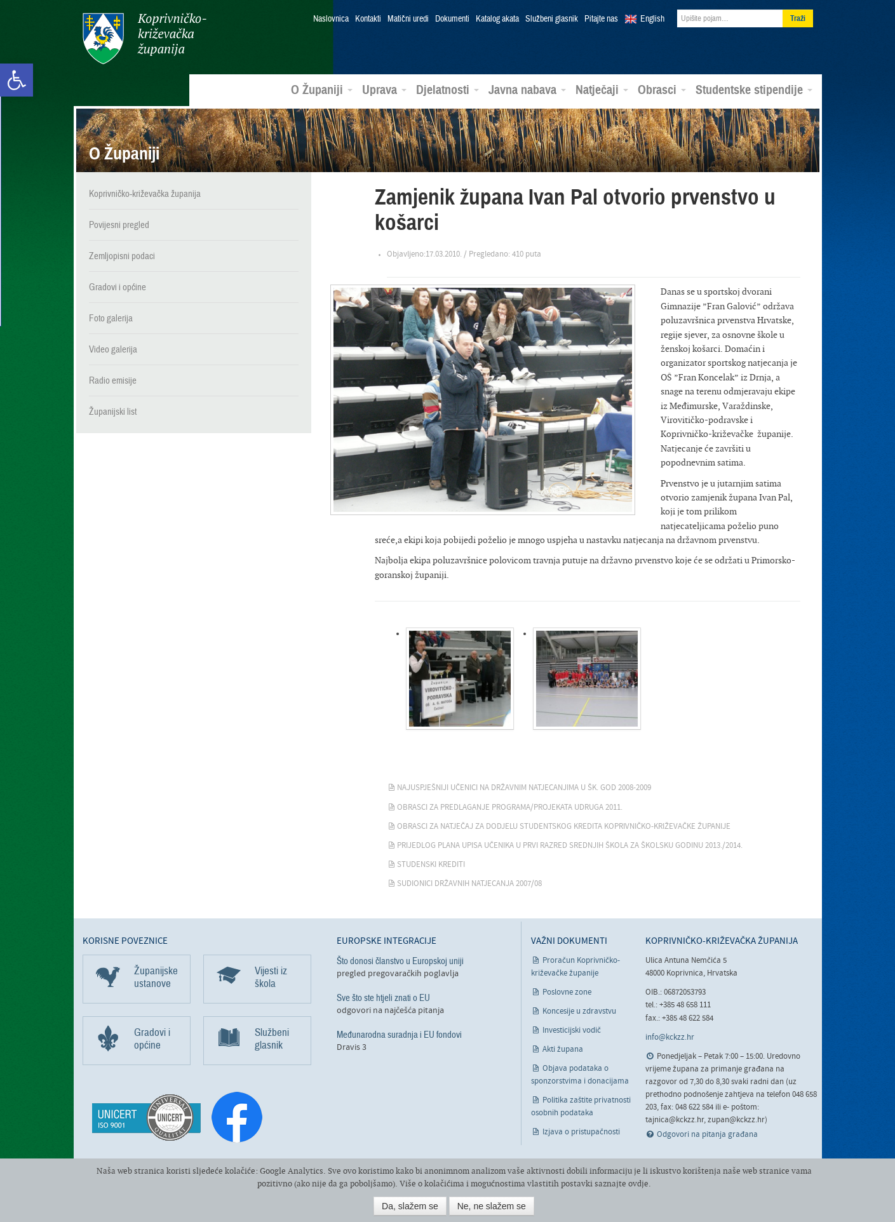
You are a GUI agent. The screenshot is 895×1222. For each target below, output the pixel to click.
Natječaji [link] (601, 89)
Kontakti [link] (368, 19)
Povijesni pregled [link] (119, 224)
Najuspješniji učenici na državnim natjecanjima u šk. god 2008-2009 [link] (524, 787)
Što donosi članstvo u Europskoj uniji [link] (400, 960)
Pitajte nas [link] (601, 19)
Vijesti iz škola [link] (271, 976)
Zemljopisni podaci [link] (122, 255)
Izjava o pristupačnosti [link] (581, 1131)
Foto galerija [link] (111, 317)
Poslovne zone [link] (566, 992)
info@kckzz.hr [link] (669, 1037)
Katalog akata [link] (497, 19)
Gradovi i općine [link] (117, 286)
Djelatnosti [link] (447, 89)
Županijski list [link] (113, 411)
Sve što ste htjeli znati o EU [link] (383, 997)
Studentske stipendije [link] (754, 89)
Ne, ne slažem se (491, 1206)
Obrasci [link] (662, 89)
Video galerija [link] (113, 348)
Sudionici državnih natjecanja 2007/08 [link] (469, 883)
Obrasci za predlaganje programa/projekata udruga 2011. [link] (509, 806)
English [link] (652, 19)
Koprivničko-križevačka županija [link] (144, 38)
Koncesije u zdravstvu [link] (579, 1011)
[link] (16, 80)
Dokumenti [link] (452, 19)
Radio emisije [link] (113, 379)
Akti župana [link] (562, 1049)
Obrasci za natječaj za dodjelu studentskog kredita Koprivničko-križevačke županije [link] (563, 826)
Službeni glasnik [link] (551, 19)
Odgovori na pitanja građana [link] (707, 1134)
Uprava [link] (384, 89)
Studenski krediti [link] (431, 864)
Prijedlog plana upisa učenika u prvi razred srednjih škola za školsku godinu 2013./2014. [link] (570, 845)
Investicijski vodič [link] (571, 1030)
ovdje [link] (638, 1183)
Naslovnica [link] (331, 19)
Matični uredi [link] (408, 19)
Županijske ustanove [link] (156, 976)
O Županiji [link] (322, 89)
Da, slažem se (410, 1206)
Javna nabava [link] (527, 89)
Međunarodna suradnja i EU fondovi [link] (399, 1034)
